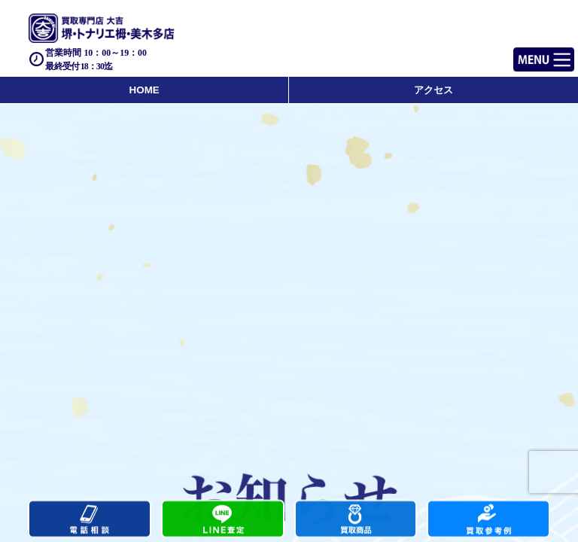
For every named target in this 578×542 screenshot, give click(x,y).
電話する (89, 519)
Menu (527, 53)
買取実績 (488, 519)
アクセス (433, 90)
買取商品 (356, 519)
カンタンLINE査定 (223, 519)
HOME (144, 90)
